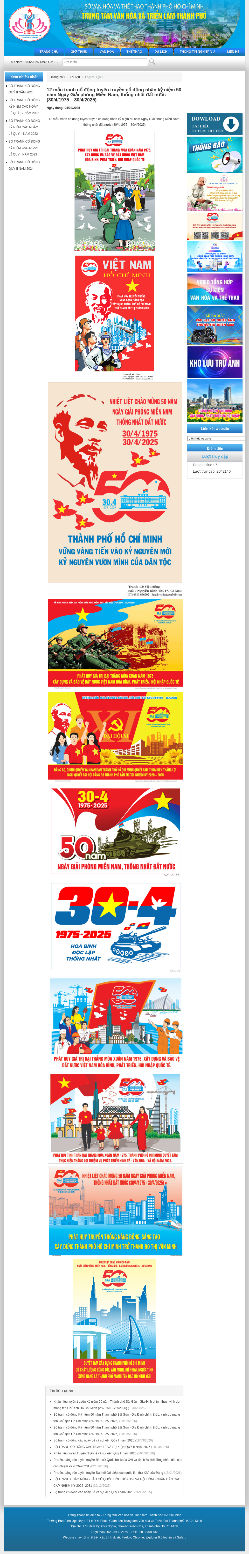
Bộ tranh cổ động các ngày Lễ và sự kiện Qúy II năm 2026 (93, 1440)
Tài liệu (75, 77)
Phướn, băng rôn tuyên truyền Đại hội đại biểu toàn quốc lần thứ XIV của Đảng (108, 1473)
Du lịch (161, 52)
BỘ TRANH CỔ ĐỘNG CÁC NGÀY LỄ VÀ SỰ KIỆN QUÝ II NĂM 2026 (101, 1447)
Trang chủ (49, 52)
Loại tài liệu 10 (95, 77)
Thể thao (134, 52)
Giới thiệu (79, 52)
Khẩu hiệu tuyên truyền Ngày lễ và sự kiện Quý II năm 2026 (94, 1453)
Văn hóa (107, 52)
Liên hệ (233, 52)
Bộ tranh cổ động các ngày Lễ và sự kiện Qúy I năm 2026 (93, 1492)
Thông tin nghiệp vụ (197, 52)
